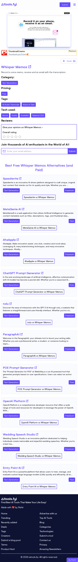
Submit (65, 4)
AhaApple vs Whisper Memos (39, 261)
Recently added (9, 522)
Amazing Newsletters (50, 549)
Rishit (20, 507)
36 (68, 61)
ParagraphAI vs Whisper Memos (39, 355)
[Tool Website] (20, 178)
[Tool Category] (11, 189)
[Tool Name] (10, 178)
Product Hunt (8, 549)
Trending (5, 518)
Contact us (45, 540)
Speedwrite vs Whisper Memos (39, 197)
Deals (4, 526)
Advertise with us (48, 513)
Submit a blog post (11, 540)
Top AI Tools (46, 518)
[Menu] (74, 4)
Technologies (46, 531)
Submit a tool (46, 535)
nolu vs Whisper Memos (39, 322)
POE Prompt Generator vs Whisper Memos (39, 389)
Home (4, 513)
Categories (45, 526)
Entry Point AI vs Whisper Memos (39, 486)
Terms (4, 544)
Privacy (43, 544)
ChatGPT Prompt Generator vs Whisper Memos (39, 291)
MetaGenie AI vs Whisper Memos (39, 227)
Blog (42, 522)
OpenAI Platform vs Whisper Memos (39, 422)
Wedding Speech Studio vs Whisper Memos (39, 455)
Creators (5, 535)
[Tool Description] (39, 184)
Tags (3, 531)
